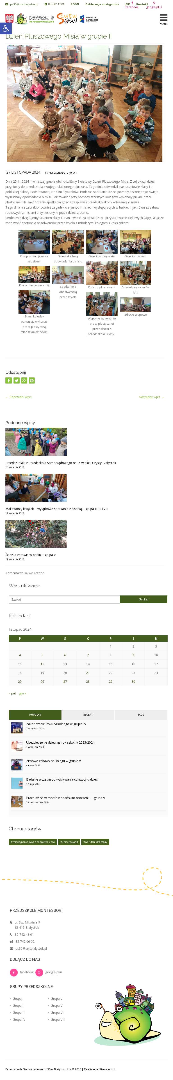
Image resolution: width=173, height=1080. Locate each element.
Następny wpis (151, 397)
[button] (6, 28)
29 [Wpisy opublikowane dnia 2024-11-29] (110, 681)
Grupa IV (17, 1019)
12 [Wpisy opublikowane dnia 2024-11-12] (42, 664)
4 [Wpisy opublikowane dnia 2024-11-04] (20, 655)
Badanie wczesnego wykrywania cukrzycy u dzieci (62, 779)
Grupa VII (56, 1012)
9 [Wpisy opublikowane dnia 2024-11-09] (133, 655)
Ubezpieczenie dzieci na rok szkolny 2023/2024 (60, 742)
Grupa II (71, 172)
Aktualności (57, 172)
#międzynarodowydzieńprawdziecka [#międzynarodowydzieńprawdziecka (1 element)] (33, 841)
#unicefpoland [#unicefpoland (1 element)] (69, 841)
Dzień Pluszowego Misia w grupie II (58, 36)
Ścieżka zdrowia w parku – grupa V (30, 555)
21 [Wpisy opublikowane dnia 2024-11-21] (88, 673)
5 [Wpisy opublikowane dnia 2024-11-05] (42, 655)
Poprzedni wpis (18, 397)
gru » (22, 693)
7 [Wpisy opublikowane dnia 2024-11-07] (88, 655)
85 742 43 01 (54, 4)
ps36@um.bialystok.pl (22, 4)
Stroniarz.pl (107, 1069)
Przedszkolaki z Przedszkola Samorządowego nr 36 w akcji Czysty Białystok (60, 463)
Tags (141, 714)
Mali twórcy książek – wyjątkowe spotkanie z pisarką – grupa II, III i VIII (56, 509)
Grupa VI (55, 1005)
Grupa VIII (56, 1019)
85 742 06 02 (25, 941)
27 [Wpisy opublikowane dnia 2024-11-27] (65, 681)
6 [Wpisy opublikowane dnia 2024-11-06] (65, 655)
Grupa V (55, 998)
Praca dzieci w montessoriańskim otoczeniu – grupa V (65, 798)
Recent (88, 714)
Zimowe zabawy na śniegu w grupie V (53, 761)
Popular (35, 714)
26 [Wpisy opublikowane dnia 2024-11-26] (42, 681)
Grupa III (17, 1012)
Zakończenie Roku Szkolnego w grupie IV (56, 724)
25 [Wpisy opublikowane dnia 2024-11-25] (20, 681)
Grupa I (16, 998)
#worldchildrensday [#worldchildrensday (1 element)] (95, 841)
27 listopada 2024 (23, 172)
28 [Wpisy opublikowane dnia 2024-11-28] (88, 681)
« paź (12, 693)
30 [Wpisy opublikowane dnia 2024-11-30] (133, 681)
